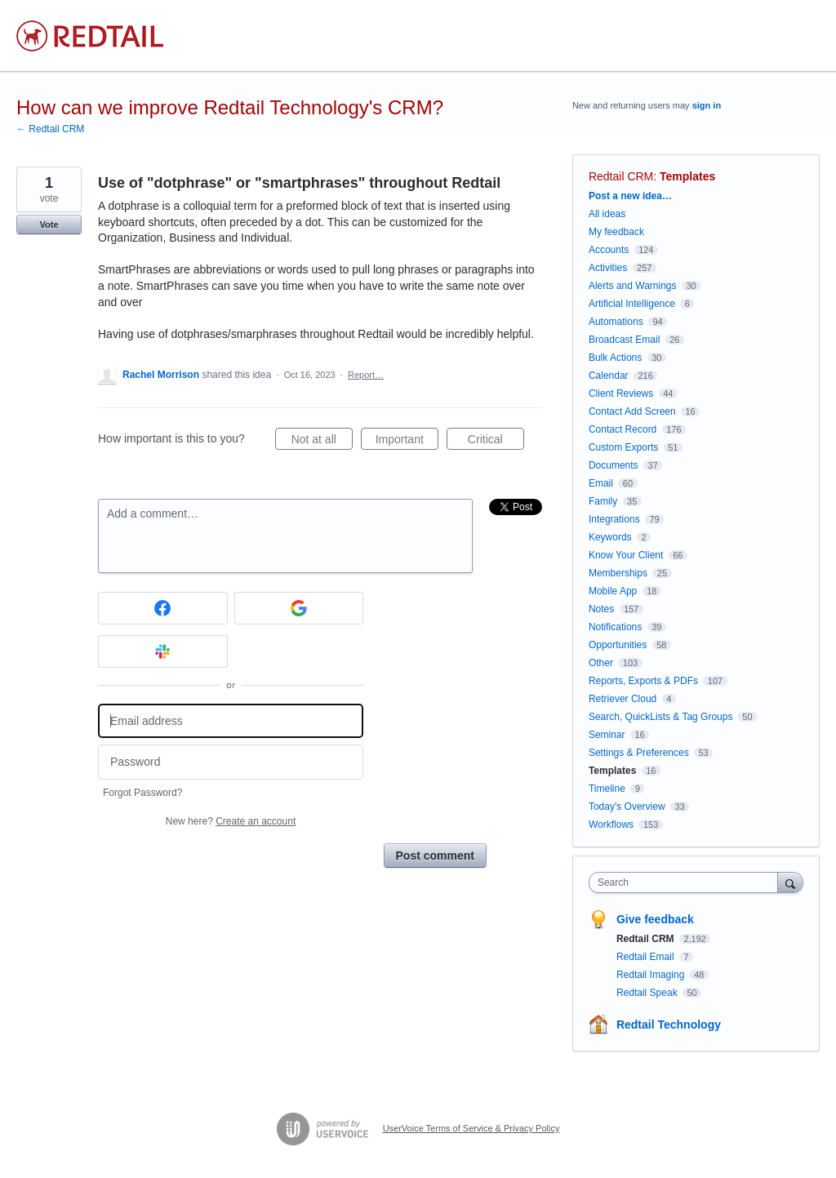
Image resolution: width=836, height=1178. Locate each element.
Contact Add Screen (632, 411)
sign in (706, 105)
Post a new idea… (630, 196)
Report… (366, 375)
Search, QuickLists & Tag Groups (661, 716)
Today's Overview (627, 806)
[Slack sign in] (163, 651)
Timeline (607, 788)
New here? (231, 821)
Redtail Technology (668, 1024)
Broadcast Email (624, 339)
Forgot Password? (142, 792)
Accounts (609, 250)
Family (603, 501)
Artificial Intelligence (632, 303)
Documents (613, 465)
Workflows (611, 824)
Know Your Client (626, 555)
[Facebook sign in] (163, 608)
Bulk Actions (615, 357)
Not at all (322, 442)
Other (601, 663)
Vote (48, 224)
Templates (687, 176)
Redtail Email (646, 956)
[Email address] (230, 721)
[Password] (230, 762)
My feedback (616, 232)
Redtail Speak (648, 992)
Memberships (618, 573)
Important (407, 442)
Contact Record (622, 429)
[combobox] (687, 882)
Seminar (607, 734)
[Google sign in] (299, 608)
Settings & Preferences (639, 752)
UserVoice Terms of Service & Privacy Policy (471, 1128)
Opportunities (618, 645)
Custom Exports (623, 447)
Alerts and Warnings (633, 285)
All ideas (607, 214)
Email (601, 483)
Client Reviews (621, 393)
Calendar (609, 375)
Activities (608, 267)
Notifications (615, 627)
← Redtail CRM (50, 129)
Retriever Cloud (622, 699)
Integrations (614, 519)
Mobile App (613, 591)
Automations (616, 321)
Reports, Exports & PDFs (643, 681)
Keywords (610, 537)
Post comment (435, 855)
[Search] (790, 882)
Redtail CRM (621, 176)
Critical (496, 442)
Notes (601, 609)
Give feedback (655, 919)
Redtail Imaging (651, 974)
